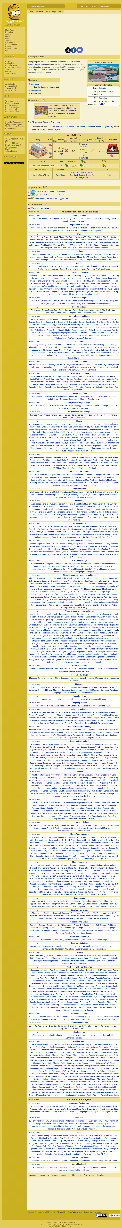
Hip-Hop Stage (35, 958)
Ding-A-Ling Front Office (53, 303)
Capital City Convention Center (56, 620)
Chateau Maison (48, 427)
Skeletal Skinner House (65, 1087)
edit (43, 100)
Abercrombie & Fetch (50, 837)
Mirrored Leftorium (39, 569)
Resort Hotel (35, 463)
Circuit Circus (107, 871)
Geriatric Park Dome (69, 978)
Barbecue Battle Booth (37, 730)
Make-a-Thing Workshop (94, 989)
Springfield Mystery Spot (61, 335)
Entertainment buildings (79, 316)
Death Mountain (70, 946)
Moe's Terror (86, 1082)
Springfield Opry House (96, 961)
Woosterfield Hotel (79, 468)
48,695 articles (11, 84)
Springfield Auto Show (59, 597)
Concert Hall (82, 955)
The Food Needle (74, 475)
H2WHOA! (62, 325)
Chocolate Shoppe (83, 871)
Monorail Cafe (96, 755)
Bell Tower (102, 970)
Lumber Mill (68, 699)
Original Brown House (101, 437)
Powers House (99, 440)
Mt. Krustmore (68, 480)
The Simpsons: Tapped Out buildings (62, 1175)
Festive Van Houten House (81, 1071)
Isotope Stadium (101, 928)
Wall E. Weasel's (97, 768)
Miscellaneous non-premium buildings (79, 575)
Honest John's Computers (88, 843)
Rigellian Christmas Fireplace (87, 286)
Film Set (90, 526)
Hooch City (82, 879)
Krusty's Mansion (102, 509)
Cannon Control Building (109, 276)
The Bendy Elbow (57, 237)
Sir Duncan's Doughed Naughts (78, 906)
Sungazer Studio (73, 537)
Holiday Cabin (110, 432)
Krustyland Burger (83, 477)
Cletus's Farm (61, 427)
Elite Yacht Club (105, 581)
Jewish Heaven (80, 399)
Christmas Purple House (107, 1058)
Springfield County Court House (43, 1161)
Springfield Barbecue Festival (64, 763)
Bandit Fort (33, 1017)
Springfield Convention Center (103, 1141)
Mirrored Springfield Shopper (82, 572)
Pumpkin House (102, 994)
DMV (84, 376)
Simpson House (38, 445)
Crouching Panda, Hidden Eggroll (106, 825)
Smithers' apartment (85, 1126)
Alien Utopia (43, 803)
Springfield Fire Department (80, 384)
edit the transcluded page (48, 129)
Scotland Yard (62, 384)
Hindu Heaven (52, 399)
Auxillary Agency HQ (56, 825)
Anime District (35, 614)
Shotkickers (55, 248)
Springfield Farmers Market (65, 889)
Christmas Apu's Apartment (78, 1047)
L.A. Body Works (55, 406)
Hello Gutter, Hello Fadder (54, 191)
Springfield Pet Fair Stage (83, 335)
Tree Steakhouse (102, 766)
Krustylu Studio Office (45, 532)
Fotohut (45, 876)
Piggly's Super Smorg (85, 758)
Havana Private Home (95, 432)
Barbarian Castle (36, 266)
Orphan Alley (108, 946)
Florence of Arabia (91, 219)
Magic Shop (52, 848)
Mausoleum (110, 989)
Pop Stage (94, 958)
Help (7, 50)
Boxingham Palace (72, 266)
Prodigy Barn (88, 851)
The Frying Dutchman (102, 913)
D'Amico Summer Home (99, 507)
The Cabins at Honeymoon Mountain (81, 457)
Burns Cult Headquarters (90, 578)
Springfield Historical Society (72, 654)
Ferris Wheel (87, 913)
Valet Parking (80, 418)
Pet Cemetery (75, 994)
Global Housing (71, 811)
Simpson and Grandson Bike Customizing (46, 853)
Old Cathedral (86, 718)
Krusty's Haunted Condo (64, 477)
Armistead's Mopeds (85, 837)
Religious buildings (79, 709)
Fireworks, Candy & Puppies (100, 873)
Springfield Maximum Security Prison (59, 387)
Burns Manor (98, 504)
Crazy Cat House (92, 427)
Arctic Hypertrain (54, 276)
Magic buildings (79, 489)
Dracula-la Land (37, 975)
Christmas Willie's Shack (105, 1063)
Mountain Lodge (95, 512)
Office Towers (103, 813)
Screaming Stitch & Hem (48, 999)
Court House (76, 376)
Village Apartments (97, 448)
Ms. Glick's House (43, 437)
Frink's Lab (36, 432)
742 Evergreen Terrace (75, 1121)
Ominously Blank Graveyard (99, 638)
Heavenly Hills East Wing (38, 878)
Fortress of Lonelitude (91, 278)
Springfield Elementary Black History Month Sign (78, 1090)
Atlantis (52, 1035)
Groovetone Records (58, 529)
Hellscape (52, 983)
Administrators (11, 65)
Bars (79, 234)
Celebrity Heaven (37, 396)
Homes (79, 421)
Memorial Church (92, 715)
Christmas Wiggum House (83, 1063)
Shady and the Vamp (110, 443)
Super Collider (43, 1005)
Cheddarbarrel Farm (59, 581)
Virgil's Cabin (112, 448)
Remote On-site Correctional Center (60, 643)
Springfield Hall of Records (103, 384)
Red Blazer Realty (67, 594)
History (60, 12)
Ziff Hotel (92, 468)
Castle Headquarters (58, 1047)
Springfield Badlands (67, 1167)
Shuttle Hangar (58, 649)
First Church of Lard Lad (84, 975)
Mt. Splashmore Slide (73, 327)
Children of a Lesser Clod (54, 195)
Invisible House (66, 986)
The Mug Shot (46, 245)
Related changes (12, 103)
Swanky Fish (112, 763)
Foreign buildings (79, 361)
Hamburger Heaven (53, 752)
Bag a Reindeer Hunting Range (74, 276)
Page (31, 12)
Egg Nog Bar (60, 278)
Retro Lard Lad (46, 760)
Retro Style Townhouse (41, 816)
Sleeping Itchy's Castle (39, 483)
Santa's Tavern (86, 1084)
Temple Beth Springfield (74, 723)
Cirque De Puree (96, 301)
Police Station (104, 382)
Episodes (9, 32)
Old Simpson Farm (70, 437)
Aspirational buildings (79, 225)
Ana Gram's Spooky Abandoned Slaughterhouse (69, 803)
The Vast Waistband (56, 859)
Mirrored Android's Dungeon (42, 564)
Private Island (68, 418)
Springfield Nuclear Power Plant (99, 600)
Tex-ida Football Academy (45, 794)
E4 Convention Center (75, 322)
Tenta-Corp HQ (56, 1005)
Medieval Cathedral (36, 991)
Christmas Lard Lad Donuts (84, 1055)
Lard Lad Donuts (43, 755)
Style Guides (10, 69)
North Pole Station (66, 671)
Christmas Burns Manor (50, 1050)
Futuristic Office (109, 808)
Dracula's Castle (51, 975)
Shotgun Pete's (113, 718)
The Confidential (109, 237)
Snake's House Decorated (86, 1087)
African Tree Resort (39, 1035)
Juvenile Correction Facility (54, 379)
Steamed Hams (99, 763)
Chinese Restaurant (108, 744)
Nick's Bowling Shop (38, 884)
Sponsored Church (49, 1090)
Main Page (9, 30)
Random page (11, 46)
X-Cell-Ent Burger (86, 738)
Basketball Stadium (37, 925)
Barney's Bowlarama (61, 319)
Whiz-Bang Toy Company (95, 355)
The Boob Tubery (97, 868)
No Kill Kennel (81, 638)
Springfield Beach (84, 1167)
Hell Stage (97, 981)
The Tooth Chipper (76, 483)
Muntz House (56, 437)
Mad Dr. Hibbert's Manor (41, 989)
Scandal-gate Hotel (75, 463)
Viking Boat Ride (66, 485)
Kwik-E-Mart (88, 845)
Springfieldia (79, 898)
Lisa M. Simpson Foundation (94, 586)
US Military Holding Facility (94, 1007)
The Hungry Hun (84, 752)
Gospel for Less (48, 843)
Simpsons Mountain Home (87, 515)
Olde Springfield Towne (69, 592)
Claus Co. (50, 278)
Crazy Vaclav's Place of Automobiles (100, 622)
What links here (11, 101)
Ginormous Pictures (103, 526)
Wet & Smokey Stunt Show (85, 485)
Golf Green (91, 584)
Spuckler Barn (41, 605)
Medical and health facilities (79, 541)
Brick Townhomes (111, 424)
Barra (33, 237)
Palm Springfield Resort (71, 460)
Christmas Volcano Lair (42, 1063)
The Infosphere (11, 147)
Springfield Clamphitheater (48, 961)
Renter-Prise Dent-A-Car (85, 594)
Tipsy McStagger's (100, 248)
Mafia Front (67, 589)
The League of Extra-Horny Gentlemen (46, 242)
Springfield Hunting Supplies (89, 889)
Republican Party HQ (84, 643)
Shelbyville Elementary (41, 788)
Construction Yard (75, 973)
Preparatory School (107, 783)
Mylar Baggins (83, 848)
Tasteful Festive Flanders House (78, 1092)
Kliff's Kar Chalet (106, 633)
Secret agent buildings (79, 822)
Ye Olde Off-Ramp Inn (62, 468)
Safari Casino (75, 260)
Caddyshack (91, 617)
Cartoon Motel (35, 460)
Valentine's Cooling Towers (88, 1095)
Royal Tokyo (61, 463)
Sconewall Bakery (61, 760)
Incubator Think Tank (97, 630)
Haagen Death (37, 752)
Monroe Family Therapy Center (74, 549)
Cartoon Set (36, 526)
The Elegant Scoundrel (73, 219)
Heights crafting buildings (79, 402)
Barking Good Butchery (75, 970)
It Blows (103, 843)
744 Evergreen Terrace (94, 1121)
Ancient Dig (50, 365)
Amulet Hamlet (37, 901)
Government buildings (79, 373)
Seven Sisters (64, 999)
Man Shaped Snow (67, 1082)
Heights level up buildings (79, 412)
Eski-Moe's (49, 240)
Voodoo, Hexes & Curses (83, 1010)
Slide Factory (71, 353)
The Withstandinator (72, 662)
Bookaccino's (111, 868)
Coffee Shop (42, 406)
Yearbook (113, 140)
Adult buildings (79, 215)
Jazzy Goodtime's (99, 752)
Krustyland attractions (79, 472)
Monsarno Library (102, 678)
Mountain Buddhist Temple (46, 718)
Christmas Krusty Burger (61, 1055)
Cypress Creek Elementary (49, 778)
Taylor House (49, 448)
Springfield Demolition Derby (73, 333)
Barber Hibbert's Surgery (70, 901)
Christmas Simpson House (61, 1060)
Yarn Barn (102, 895)
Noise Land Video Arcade (94, 327)
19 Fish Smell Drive (36, 1121)
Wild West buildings (79, 1013)
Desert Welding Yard (92, 310)
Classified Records (59, 526)
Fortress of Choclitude (97, 228)
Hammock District (92, 876)
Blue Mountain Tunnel (84, 614)
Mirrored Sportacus (61, 572)
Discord (8, 71)
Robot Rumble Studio (61, 330)
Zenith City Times (81, 1029)
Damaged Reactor (36, 1068)
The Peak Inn (98, 460)
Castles (79, 263)
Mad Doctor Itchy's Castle (62, 989)
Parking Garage (104, 592)
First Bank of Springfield (42, 628)
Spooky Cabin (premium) (40, 1002)
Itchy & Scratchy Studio (97, 529)
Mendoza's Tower (109, 589)
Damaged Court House (106, 1066)
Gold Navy (110, 840)
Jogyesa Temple (42, 715)
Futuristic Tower (57, 811)
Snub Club (66, 248)
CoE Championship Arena (68, 925)
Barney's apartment (42, 1124)
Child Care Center (45, 622)
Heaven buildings (79, 393)
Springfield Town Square (85, 1151)
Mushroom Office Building (56, 813)
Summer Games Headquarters (60, 605)
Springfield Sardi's (85, 763)
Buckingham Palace (72, 365)
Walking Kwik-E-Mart (63, 497)
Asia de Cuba (65, 744)
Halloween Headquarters (57, 1076)
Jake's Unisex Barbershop (48, 1109)
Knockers (67, 221)
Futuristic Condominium (75, 808)
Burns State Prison (38, 376)
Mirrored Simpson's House (104, 569)
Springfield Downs (68, 930)
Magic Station (80, 669)
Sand (82, 172)
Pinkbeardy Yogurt (103, 758)
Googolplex (112, 955)
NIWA (7, 149)
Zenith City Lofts (70, 1026)
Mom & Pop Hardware (67, 848)
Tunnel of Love (91, 483)
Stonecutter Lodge (100, 940)
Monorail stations (79, 666)
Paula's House (50, 440)
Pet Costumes (54, 851)
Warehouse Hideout (66, 294)
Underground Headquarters (65, 1095)
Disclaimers (88, 1212)
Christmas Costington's (110, 1050)
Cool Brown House (76, 427)
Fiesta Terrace (73, 429)
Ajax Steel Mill (53, 345)
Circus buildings (79, 298)
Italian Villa (74, 509)
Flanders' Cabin (86, 429)
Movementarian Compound (39, 638)
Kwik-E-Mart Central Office (85, 367)
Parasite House (62, 994)
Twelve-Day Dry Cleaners (97, 856)
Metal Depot (70, 706)
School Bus (79, 443)
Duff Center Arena (87, 925)
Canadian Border (104, 617)
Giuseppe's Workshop (50, 432)
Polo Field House (110, 512)
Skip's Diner (72, 738)
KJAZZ (32, 532)
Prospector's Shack (82, 408)
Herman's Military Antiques (66, 843)
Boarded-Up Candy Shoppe (85, 1044)
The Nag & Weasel (60, 245)
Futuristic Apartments (55, 808)
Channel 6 (47, 526)
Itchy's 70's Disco (83, 325)
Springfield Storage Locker (39, 659)
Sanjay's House (67, 443)
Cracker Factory (98, 345)
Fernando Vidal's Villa (57, 429)
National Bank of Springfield (63, 638)
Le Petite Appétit (42, 735)
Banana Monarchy (51, 901)
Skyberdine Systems (78, 816)
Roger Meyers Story (79, 330)
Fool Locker (86, 901)
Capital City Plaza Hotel (107, 457)
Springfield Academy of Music (63, 788)
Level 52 (83, 147)
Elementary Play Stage (97, 955)
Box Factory (65, 345)
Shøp (33, 406)
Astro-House (94, 803)
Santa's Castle (113, 289)
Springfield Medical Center (81, 554)
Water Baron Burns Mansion (56, 517)
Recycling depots (79, 703)
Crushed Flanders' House (41, 1066)
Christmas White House (62, 1063)
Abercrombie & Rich (39, 865)
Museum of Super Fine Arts (95, 687)
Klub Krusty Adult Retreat (39, 327)
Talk (81, 6)
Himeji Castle (86, 269)
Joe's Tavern (114, 240)
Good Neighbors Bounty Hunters (48, 630)
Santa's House (37, 292)
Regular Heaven (94, 399)
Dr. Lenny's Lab (84, 946)
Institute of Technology (72, 406)
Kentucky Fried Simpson (67, 732)
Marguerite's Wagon (85, 303)
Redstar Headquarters (106, 641)
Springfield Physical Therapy (105, 554)
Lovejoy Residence (83, 435)
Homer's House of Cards (38, 257)
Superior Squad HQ (83, 949)
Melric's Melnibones (100, 904)
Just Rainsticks (72, 916)
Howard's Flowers (96, 879)
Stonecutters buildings (79, 936)
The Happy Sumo (69, 752)
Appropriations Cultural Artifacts (103, 865)
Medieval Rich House (54, 991)
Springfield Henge (99, 699)
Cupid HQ (47, 625)
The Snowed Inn (47, 465)
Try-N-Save (46, 895)
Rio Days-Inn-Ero (48, 463)
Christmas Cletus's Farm (71, 1050)
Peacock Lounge (41, 260)
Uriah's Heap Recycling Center (98, 605)
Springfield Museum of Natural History (72, 1149)
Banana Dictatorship (51, 868)
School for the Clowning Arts (75, 786)
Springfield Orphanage (106, 657)
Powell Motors (59, 353)
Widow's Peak (57, 662)
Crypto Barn (75, 913)
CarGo (93, 620)
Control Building (50, 602)
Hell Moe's (87, 981)
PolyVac (113, 813)
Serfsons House (58, 906)
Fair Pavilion (34, 584)
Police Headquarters (90, 382)
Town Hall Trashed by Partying (41, 1095)
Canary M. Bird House (78, 1035)
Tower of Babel (91, 723)
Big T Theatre (47, 955)
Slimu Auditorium (108, 1035)
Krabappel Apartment (38, 435)
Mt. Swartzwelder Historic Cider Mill (94, 350)
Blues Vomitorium (102, 614)
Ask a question (11, 42)
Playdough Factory (44, 353)
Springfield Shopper (42, 537)
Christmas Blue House (99, 1047)
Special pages (11, 105)
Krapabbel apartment (104, 1124)
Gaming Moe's (111, 254)
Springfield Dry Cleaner (104, 828)
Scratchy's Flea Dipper (107, 480)
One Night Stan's (92, 245)
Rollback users (11, 63)
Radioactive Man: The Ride (86, 480)
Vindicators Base (99, 949)
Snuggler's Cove (61, 465)
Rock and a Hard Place (67, 230)
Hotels (79, 454)
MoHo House (34, 245)
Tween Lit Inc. (65, 1007)
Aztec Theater (36, 1135)
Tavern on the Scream (58, 483)
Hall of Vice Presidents (51, 687)
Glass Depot (59, 706)
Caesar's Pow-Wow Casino (77, 254)
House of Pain (107, 983)
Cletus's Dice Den (96, 254)
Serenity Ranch (113, 552)
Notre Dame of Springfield (69, 718)
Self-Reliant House (93, 443)
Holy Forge (83, 983)
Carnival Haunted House (46, 973)
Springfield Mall (108, 889)
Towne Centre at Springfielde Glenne (78, 892)
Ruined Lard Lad (72, 1084)
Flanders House (100, 429)
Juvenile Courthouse (75, 379)
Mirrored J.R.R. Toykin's (105, 566)
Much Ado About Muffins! (101, 916)
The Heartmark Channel (77, 529)
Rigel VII (105, 997)
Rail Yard (92, 706)
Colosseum (85, 365)
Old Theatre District (50, 958)
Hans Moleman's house (85, 1124)
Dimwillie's (109, 747)
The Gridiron (103, 240)
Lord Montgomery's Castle (80, 904)
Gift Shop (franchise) (99, 475)
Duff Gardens (59, 322)
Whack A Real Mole (84, 338)
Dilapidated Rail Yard (44, 706)
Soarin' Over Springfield (51, 333)
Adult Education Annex (41, 775)
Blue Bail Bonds (55, 578)
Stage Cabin (100, 335)
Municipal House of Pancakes (68, 735)
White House (61, 451)
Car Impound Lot (104, 620)
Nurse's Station (35, 552)
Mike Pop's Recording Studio (93, 532)
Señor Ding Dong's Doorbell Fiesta (51, 887)
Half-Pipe (71, 325)
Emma (115, 581)
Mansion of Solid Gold (46, 512)
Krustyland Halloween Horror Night (47, 1079)
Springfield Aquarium (74, 1038)
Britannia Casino (45, 254)
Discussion (39, 12)
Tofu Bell (90, 766)
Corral (57, 1017)
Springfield (103, 88)
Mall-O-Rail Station (94, 669)
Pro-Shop (106, 884)
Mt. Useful (91, 284)
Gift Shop (86, 475)
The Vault (83, 158)
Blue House (78, 424)
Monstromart (94, 881)
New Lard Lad (36, 758)
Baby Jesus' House (51, 424)
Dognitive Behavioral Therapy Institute (102, 544)
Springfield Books (94, 853)
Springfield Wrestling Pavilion (67, 933)
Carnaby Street (41, 840)
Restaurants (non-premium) (79, 727)
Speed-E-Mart (70, 853)
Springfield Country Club (97, 597)
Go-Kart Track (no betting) (45, 325)
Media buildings (79, 523)
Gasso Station (58, 584)
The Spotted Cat (85, 248)
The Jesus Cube (66, 399)
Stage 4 (62, 537)
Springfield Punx (11, 143)
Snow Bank (98, 292)
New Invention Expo (100, 991)
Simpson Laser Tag (107, 330)
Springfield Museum (91, 690)
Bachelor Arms (66, 424)
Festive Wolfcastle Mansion (104, 1071)
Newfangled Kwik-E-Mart (77, 813)
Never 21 (113, 904)
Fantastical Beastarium (104, 492)
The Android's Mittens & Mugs (43, 1044)
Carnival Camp (59, 301)
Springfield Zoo (51, 1154)
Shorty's (110, 760)
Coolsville (41, 873)
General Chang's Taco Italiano (72, 750)
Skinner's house (69, 1126)
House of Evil (94, 983)
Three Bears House (71, 1005)
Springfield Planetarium (110, 690)
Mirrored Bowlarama (101, 564)
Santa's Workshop (64, 292)
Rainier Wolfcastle (35, 64)
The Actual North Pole (37, 276)
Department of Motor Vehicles (100, 1135)
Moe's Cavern (99, 242)
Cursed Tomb (97, 365)
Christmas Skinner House (84, 1060)
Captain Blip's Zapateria (90, 319)
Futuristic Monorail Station (40, 669)
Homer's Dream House (105, 811)
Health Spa (82, 546)
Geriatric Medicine (62, 546)
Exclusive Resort (95, 415)
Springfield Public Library (98, 1149)
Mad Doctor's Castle (110, 986)
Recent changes (11, 44)
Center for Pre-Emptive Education (86, 775)
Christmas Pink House (87, 1058)
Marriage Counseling (92, 589)
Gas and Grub (53, 750)
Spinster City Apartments (83, 445)
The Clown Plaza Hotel (52, 460)
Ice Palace (77, 281)
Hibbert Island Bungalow (67, 983)
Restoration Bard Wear (41, 906)
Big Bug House (62, 1035)
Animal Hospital (36, 544)
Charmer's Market (52, 492)
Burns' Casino (59, 254)
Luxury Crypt (95, 986)
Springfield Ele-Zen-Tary (85, 788)
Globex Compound (73, 628)
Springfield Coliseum (51, 930)
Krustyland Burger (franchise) (103, 477)
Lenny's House (54, 435)
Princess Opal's (95, 884)
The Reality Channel (109, 534)
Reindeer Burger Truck (65, 286)
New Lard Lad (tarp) (101, 1082)
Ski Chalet (104, 463)
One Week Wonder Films (49, 534)
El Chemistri (90, 730)
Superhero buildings (79, 943)
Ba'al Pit (59, 699)
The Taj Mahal (73, 370)
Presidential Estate (51, 515)
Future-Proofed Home (101, 805)
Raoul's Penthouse (36, 443)
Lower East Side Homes (101, 435)
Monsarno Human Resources (82, 678)
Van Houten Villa (36, 517)
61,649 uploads (11, 86)
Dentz (36, 828)
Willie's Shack (86, 451)
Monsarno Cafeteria (37, 678)
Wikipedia (44, 208)
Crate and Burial (83, 840)
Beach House (48, 946)
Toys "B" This (100, 892)
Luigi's (53, 735)
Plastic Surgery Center (51, 552)
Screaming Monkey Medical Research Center (87, 552)
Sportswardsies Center (40, 597)
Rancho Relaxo (111, 460)
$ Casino (33, 254)
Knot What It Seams (70, 828)
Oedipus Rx (113, 848)
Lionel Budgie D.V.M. (52, 549)
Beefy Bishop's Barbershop (63, 614)
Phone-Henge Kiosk (83, 699)
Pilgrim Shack (75, 440)
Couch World (70, 840)
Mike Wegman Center (88, 780)
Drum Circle (49, 313)
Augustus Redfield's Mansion (61, 504)
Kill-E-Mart (102, 1076)
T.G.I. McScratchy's (36, 766)
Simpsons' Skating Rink (82, 292)
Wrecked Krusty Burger (110, 1095)
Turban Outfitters (103, 918)
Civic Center (51, 925)
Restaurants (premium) (79, 741)
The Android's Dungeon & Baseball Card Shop (49, 1106)
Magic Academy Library (75, 495)
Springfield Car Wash (77, 597)
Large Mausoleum (81, 986)
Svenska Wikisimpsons (14, 122)
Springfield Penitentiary (85, 387)
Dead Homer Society (13, 145)
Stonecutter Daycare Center (80, 940)
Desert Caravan (65, 310)
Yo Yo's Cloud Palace (101, 269)
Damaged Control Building (63, 1066)
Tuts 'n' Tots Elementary (66, 794)
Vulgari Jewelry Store (73, 859)
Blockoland (74, 319)
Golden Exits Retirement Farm (73, 432)
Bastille (47, 266)
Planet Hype (73, 918)
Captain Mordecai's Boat (79, 620)
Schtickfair (58, 1126)
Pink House (87, 440)
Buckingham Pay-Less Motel (54, 457)
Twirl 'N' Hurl (103, 483)
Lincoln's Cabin (68, 435)
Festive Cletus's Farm (60, 1071)
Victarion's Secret (99, 906)
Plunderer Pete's (80, 884)
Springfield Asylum (38, 554)
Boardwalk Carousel (61, 913)
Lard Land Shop (110, 879)
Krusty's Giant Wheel (45, 477)
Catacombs (62, 973)
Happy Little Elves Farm (38, 586)
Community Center (61, 622)
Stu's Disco (110, 335)
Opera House (64, 958)
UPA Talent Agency (89, 537)
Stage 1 (55, 537)
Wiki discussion (11, 73)
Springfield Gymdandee (41, 335)
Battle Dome (91, 970)
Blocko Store (84, 868)
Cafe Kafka (69, 825)
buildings (79, 212)
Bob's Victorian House (93, 424)
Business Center (36, 415)
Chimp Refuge (94, 1035)
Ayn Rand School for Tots (61, 775)
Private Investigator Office (48, 594)
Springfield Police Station (107, 1161)
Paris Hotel (87, 460)
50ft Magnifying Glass (38, 228)
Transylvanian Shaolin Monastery (45, 1007)
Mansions (79, 501)
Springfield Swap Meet (45, 856)
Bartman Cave (35, 946)
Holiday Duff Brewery (88, 1076)
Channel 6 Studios (68, 1135)
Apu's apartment (111, 1121)
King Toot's (77, 845)
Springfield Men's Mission (75, 600)
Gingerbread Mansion (37, 1076)
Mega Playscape (57, 327)
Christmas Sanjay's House (39, 1060)
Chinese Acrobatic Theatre (65, 955)
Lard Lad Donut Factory (74, 347)
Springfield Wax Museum (65, 693)
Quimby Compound (68, 515)
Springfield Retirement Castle (59, 1129)
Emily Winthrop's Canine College (89, 778)
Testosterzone (61, 338)
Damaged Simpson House (55, 1068)
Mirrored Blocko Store (63, 564)
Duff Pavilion (44, 475)
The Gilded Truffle (95, 1106)
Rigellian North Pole (98, 289)
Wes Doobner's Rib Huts (96, 1019)
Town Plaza (80, 1019)
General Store (67, 1017)
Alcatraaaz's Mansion (39, 504)
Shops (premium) (79, 862)
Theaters (79, 952)
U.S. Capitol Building (76, 390)
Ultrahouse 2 (77, 1007)
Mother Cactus (61, 313)
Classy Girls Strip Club (41, 219)
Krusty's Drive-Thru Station (63, 669)
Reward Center (111, 851)
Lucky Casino (70, 257)
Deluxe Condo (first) (80, 415)
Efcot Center (90, 322)
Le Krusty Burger (58, 755)
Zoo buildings (79, 1032)
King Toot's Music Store (76, 1109)
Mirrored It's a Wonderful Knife (83, 566)
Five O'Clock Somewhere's (85, 240)
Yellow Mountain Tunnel (91, 662)
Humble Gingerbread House (60, 281)
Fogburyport (100, 975)
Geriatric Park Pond (86, 978)
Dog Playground (91, 581)
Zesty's (97, 738)
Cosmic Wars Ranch (81, 507)
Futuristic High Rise (93, 808)
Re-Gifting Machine (47, 286)
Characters (9, 34)
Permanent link (11, 109)
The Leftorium (34, 881)
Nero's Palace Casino (109, 257)
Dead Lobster (59, 747)
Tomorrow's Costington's (76, 819)
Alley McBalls (66, 865)
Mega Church (78, 715)
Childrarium (36, 687)
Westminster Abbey (106, 723)
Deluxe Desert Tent (49, 310)
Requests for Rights (13, 67)
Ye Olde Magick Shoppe (83, 497)
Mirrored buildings (79, 560)
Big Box (44, 578)
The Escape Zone (104, 322)
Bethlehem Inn (36, 457)
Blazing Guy (35, 310)
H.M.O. (74, 546)
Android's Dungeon (67, 837)
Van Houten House (81, 448)
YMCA (35, 208)
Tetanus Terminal (82, 671)
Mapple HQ (78, 589)
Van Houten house (79, 1129)
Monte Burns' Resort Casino (88, 257)
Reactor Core (39, 602)
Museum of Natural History (72, 687)
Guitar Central (78, 876)
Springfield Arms (100, 445)
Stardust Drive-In (79, 963)
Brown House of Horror (106, 1044)
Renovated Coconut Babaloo (52, 1084)
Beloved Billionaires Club (58, 228)
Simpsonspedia (11, 128)
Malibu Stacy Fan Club (63, 635)
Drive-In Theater (66, 975)
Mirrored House (63, 566)
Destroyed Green (74, 1068)
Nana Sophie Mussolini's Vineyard (44, 592)
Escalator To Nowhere (78, 228)
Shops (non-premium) (79, 834)
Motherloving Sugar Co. (52, 350)
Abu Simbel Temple (36, 365)
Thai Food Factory (76, 355)
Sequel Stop (71, 887)
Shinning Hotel (77, 999)
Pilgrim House (63, 440)
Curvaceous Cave (60, 625)
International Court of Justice (99, 376)
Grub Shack (114, 750)
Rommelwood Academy (40, 786)
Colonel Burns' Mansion (46, 507)
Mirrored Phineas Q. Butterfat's (80, 569)
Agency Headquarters (37, 825)
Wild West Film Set (106, 537)
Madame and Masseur (52, 589)
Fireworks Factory (36, 347)
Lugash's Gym (46, 635)
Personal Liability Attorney (48, 641)
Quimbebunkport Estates (42, 1126)
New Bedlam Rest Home (108, 549)
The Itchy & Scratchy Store (53, 916)
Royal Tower (102, 594)
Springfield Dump (105, 706)
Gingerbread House (42, 981)
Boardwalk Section (77, 175)
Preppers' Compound (68, 641)
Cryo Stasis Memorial (58, 805)
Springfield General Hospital (59, 554)
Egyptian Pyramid (111, 365)
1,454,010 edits (11, 88)
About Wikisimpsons (75, 1212)
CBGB (83, 237)
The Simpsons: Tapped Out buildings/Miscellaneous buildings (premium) (84, 127)
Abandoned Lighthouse (39, 970)
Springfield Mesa (89, 313)
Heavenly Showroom (90, 396)
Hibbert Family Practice (98, 546)
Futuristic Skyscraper (41, 811)
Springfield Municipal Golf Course (62, 657)
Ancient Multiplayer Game (41, 319)
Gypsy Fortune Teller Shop (62, 981)
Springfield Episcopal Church (84, 720)
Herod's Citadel (48, 509)
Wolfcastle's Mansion (76, 517)
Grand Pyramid (68, 367)
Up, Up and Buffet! (68, 768)
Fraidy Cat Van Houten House (72, 1074)
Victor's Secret (90, 895)
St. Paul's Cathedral (55, 723)
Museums (79, 684)
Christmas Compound (90, 1050)
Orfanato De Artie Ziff (87, 592)
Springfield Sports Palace (107, 930)
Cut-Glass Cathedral (57, 712)
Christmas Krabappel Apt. (40, 1055)
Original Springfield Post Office (68, 382)
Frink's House (113, 429)
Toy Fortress (109, 292)
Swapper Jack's (61, 856)
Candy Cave (93, 276)
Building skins (79, 1041)
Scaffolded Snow (100, 1084)
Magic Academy (57, 495)
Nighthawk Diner (49, 758)
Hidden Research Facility (50, 828)
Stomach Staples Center (74, 557)
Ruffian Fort (113, 594)
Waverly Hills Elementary (85, 796)
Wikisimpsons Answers (14, 124)
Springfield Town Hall (66, 1151)
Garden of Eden (95, 712)
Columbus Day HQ (56, 840)
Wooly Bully (88, 859)
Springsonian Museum (85, 693)
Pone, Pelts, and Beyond (71, 851)
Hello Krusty (72, 879)
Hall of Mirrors (69, 303)
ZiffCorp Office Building (78, 608)
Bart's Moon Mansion (82, 504)
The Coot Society (77, 622)
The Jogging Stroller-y (48, 845)
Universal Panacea (84, 794)
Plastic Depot (82, 706)
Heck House (73, 1076)
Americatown (36, 744)
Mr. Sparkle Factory (71, 350)
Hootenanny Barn (81, 1017)
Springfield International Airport (87, 1146)
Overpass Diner (88, 735)
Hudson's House (62, 509)
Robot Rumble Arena (43, 330)
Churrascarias (35, 747)
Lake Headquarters (70, 1079)
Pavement (89, 172)
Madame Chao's (83, 755)
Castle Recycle (105, 266)
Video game (39, 198)
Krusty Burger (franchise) (101, 732)
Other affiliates (11, 151)
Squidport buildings (79, 910)
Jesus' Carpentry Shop (104, 281)
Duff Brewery (111, 345)
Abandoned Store (47, 940)
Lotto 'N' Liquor (47, 881)
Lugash (35, 70)
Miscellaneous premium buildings (79, 611)
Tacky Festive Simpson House (52, 1092)
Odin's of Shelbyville (99, 848)
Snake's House (65, 445)
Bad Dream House (57, 970)
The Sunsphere (95, 230)
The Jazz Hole (35, 633)
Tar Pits (71, 659)
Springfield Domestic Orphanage (91, 651)
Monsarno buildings (79, 675)
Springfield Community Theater (73, 961)
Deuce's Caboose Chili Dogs (92, 747)
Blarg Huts (44, 805)
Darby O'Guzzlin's (36, 240)
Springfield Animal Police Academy (102, 786)
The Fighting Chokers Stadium (50, 928)
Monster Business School (42, 783)
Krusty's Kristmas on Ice (52, 284)
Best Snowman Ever (64, 1044)
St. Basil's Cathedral (106, 720)
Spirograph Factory (37, 355)
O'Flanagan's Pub (77, 245)
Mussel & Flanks (110, 755)
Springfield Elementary (106, 788)
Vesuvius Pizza (83, 768)
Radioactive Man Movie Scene (88, 534)
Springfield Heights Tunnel (53, 600)
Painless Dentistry (86, 828)
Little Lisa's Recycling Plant (96, 347)
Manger (67, 284)
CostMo (61, 873)
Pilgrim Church (99, 718)
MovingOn (92, 549)
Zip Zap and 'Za (111, 768)
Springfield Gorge (99, 1167)
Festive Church (44, 1071)
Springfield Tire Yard (48, 1151)
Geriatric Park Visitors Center (107, 978)
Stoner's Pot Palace (55, 892)
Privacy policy (61, 1212)
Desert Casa (78, 310)
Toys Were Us (112, 892)
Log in (115, 6)
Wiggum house (94, 1129)
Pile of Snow (102, 284)
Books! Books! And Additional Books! (43, 871)
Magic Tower (103, 495)
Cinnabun (96, 871)
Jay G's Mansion (86, 509)
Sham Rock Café (98, 760)
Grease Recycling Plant (54, 347)
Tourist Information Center (86, 659)
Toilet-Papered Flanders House (105, 1092)
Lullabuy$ (59, 881)
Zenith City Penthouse (103, 1026)
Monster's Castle (71, 991)
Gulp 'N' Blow (114, 730)
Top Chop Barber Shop (65, 1019)
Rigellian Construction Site (78, 289)
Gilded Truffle (102, 730)
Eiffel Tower (34, 367)
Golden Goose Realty (90, 628)
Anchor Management (81, 865)
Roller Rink (93, 330)
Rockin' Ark (98, 643)
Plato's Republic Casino (59, 260)
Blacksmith (49, 1017)
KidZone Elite (112, 325)
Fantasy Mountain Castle (54, 269)
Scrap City (87, 646)
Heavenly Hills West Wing (56, 878)
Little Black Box (69, 242)
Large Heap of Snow (87, 1079)
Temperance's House (64, 448)
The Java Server (36, 732)
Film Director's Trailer (77, 526)
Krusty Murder (113, 1076)
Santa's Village (50, 292)
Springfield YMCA (59, 659)
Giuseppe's (90, 750)
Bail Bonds (47, 614)
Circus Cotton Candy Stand (77, 301)
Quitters (65, 552)
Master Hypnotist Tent (82, 635)
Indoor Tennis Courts (68, 586)
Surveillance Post (65, 831)
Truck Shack (79, 605)
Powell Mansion (36, 515)
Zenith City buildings (79, 1023)
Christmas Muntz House (45, 1058)
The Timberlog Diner (77, 766)
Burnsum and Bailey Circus (40, 301)
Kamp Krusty (93, 633)
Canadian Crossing (41, 581)
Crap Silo (58, 946)
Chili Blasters (93, 744)
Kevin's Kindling (65, 845)
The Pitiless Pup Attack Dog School (84, 783)
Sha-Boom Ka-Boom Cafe (79, 760)
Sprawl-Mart (110, 887)
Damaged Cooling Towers (85, 1066)
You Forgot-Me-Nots (102, 859)
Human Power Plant (100, 901)
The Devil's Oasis (109, 310)
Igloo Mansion (88, 281)
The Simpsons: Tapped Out (57, 198)
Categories (32, 1175)
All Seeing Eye (62, 940)
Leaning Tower (103, 367)
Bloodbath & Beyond (102, 837)
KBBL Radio (113, 529)
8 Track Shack (34, 837)
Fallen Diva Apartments (38, 429)
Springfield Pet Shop (37, 892)
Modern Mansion (110, 415)
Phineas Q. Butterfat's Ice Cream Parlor (63, 1112)
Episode (38, 191)
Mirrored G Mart (49, 566)
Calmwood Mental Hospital (54, 544)
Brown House (34, 427)
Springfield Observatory (86, 657)
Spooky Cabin (113, 999)
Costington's (52, 873)
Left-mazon (41, 848)
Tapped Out (9, 40)
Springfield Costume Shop (43, 889)
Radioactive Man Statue (64, 949)
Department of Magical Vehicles (72, 492)
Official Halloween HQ (38, 851)
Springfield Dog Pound (68, 651)
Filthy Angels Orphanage (50, 367)
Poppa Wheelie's (107, 245)
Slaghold (68, 649)
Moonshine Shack (78, 284)
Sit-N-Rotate (82, 230)
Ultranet (91, 819)
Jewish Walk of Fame (68, 633)
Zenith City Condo (56, 1026)
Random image (11, 48)
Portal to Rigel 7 (88, 994)
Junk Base (82, 633)
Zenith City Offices (86, 1026)
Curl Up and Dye (98, 840)
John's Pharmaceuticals (92, 406)
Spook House (101, 999)
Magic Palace (91, 495)
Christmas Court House (41, 1052)
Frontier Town (45, 584)
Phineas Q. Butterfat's (66, 758)
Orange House (86, 437)
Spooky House (72, 1002)
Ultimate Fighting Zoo (102, 303)
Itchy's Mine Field (98, 325)
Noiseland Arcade (49, 1141)
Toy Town (72, 338)
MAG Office (78, 989)
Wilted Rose (112, 1019)
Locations (9, 36)
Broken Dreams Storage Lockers (50, 617)
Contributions (90, 6)
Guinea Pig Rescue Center (107, 584)
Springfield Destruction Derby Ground (101, 333)
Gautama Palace (72, 269)
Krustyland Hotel (54, 480)
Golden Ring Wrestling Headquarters (78, 928)
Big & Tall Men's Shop (69, 868)
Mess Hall (113, 495)
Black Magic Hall (36, 492)
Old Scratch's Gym (46, 994)
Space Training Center (99, 649)
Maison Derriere (78, 221)
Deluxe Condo (64, 415)
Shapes (47, 649)
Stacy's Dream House (108, 515)
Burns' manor (56, 1124)
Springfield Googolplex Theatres (60, 1146)
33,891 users (10, 90)
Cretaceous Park (35, 625)
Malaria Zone (84, 916)
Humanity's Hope (37, 813)
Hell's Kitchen (108, 981)
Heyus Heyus (41, 780)
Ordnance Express (97, 1017)
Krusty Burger (84, 732)
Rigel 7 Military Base (92, 997)
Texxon (100, 313)
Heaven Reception (53, 396)
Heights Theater (109, 406)
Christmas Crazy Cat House (63, 1052)
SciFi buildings (79, 800)
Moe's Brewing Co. (84, 242)
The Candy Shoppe (67, 871)
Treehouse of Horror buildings (79, 967)
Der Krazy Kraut (73, 747)
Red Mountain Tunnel (87, 641)
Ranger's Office (75, 313)
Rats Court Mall (57, 997)
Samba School (57, 786)
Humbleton (54, 586)
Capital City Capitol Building (58, 376)
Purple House (112, 440)
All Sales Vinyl (53, 865)
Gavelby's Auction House (75, 584)
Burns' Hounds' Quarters (74, 617)
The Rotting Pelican (48, 646)
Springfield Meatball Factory (106, 353)
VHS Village (78, 895)
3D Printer (33, 803)
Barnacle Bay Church (39, 712)
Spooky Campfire (58, 1002)
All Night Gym (34, 578)
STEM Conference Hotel (79, 465)
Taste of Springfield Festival (57, 766)
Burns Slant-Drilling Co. (80, 345)
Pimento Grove (102, 735)
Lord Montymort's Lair (49, 1082)
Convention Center (75, 581)
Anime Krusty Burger (51, 744)
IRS (79, 586)
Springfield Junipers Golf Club (97, 654)
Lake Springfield (38, 1167)
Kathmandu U (53, 780)
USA (100, 95)
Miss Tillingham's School (108, 780)
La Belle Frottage (56, 257)
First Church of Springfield (77, 712)
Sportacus (100, 887)
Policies (8, 61)
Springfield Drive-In (52, 1143)
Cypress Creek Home (108, 427)
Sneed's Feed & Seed (46, 1019)
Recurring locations (96, 1175)
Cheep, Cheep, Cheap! (76, 544)
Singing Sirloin (60, 738)
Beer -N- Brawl (42, 237)
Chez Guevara (47, 322)
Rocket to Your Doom (60, 816)
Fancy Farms (82, 873)
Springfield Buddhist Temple (43, 720)
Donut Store (71, 873)
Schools (79, 772)
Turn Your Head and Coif (62, 895)
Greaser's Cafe (102, 750)
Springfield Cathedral (63, 720)
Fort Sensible (59, 628)
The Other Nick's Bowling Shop (60, 884)
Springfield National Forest (78, 1170)
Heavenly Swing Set (108, 396)
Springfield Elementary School (73, 1143)
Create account (104, 6)
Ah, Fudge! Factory (38, 345)
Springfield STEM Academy (61, 791)
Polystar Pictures (67, 534)
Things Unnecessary (77, 856)
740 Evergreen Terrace (55, 1121)
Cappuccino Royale (83, 825)
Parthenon (62, 370)
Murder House (85, 991)
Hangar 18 (67, 630)
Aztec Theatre (35, 955)
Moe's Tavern (111, 242)
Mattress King (81, 881)
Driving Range (103, 625)
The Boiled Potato (73, 237)
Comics (8, 38)
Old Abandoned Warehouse (56, 918)
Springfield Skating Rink (86, 930)
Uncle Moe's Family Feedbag (47, 768)
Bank (42, 1017)
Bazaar (59, 365)
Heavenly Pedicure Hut (71, 396)
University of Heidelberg (103, 794)
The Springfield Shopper (15, 126)
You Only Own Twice (82, 831)
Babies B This (35, 868)
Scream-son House (46, 1087)
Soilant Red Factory (86, 353)
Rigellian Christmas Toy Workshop (52, 289)
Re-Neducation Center (74, 997)
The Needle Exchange (109, 881)
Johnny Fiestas (50, 732)
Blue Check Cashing (71, 578)
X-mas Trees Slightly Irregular (87, 294)
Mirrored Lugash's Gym (57, 569)
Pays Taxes (60, 175)
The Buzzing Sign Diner (57, 730)
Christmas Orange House (66, 1058)
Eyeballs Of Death (58, 475)
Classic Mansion (50, 415)
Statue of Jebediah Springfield (70, 1154)
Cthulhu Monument (108, 973)
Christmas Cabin (37, 278)
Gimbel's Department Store (60, 876)
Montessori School (61, 783)
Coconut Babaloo (95, 237)
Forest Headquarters (50, 1074)
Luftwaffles (71, 755)
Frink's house (69, 1124)
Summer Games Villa (99, 465)
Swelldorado (114, 465)
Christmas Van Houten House (107, 1060)
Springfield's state (106, 91)
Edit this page (50, 12)
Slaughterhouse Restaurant (40, 763)
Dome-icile (73, 805)
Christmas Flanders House (86, 1052)
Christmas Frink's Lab (107, 1052)
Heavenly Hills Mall (108, 876)
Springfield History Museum (49, 690)
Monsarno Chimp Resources (57, 678)
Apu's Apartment (35, 424)
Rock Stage (104, 958)
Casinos (79, 251)
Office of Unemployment (44, 382)
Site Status (97, 1212)
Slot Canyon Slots (90, 260)
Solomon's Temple (81, 649)
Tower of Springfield (88, 370)
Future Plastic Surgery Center (41, 546)
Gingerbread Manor (110, 1074)
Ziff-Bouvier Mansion (106, 517)
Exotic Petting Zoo (74, 278)
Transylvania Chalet (89, 1005)
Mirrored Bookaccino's (82, 564)
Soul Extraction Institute (97, 816)
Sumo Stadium (86, 933)
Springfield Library (36, 387)
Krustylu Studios (61, 532)
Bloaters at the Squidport (42, 913)
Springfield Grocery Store (91, 1112)
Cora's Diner (48, 747)
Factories (79, 341)
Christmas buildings (79, 272)
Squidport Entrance (87, 918)
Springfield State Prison (86, 1161)
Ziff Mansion (91, 517)
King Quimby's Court (60, 904)
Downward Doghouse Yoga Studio (82, 625)
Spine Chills (89, 999)
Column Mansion (64, 507)
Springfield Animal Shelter (47, 651)
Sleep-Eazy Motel (92, 463)
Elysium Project (85, 805)
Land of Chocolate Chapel (61, 715)
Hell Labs (78, 981)
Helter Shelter (42, 281)
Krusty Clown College (69, 780)
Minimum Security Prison (94, 379)
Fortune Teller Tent (52, 978)
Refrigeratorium (38, 643)
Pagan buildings (79, 696)
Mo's (78, 1082)
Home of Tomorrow (86, 811)
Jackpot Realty (113, 630)
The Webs (112, 906)
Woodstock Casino (105, 260)
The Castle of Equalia (89, 266)
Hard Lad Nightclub (107, 219)
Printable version (12, 107)
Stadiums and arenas (79, 922)
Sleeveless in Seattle (86, 887)
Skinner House (52, 445)
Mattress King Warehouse (102, 635)
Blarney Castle (57, 266)
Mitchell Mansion (80, 512)
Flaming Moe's (35, 1074)
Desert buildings (79, 307)
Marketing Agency (66, 408)
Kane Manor (97, 946)
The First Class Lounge (64, 240)
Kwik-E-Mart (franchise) (103, 845)
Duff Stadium (101, 925)
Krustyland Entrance (38, 480)
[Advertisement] (14, 203)
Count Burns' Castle (92, 973)
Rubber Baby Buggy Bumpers (69, 646)
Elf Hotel (90, 492)
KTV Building (75, 532)
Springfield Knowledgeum (72, 690)
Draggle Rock (57, 219)
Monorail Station (110, 669)
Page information (12, 111)
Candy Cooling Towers (39, 1047)
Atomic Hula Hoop (108, 803)
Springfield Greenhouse (50, 654)
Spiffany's (81, 853)
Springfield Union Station (94, 602)
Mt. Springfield (51, 1167)
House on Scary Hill (51, 986)
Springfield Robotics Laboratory (70, 602)
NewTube (92, 813)
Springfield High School (39, 791)
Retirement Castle (53, 443)
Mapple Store (69, 881)
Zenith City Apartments (38, 1026)
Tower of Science (104, 659)
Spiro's (74, 248)
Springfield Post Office (104, 387)
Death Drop (33, 475)
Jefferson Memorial (50, 633)
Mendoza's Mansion (64, 512)
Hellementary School (39, 983)
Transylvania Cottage (106, 1005)
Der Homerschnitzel (76, 730)
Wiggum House (74, 451)
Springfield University (81, 791)
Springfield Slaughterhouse (57, 355)
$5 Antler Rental (48, 699)
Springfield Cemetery (88, 1002)
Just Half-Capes (44, 904)
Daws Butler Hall (68, 778)
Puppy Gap (99, 851)
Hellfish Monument (80, 630)
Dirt (77, 172)
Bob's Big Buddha (80, 744)
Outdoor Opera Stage (79, 958)
